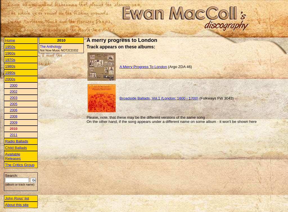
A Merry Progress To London (143, 67)
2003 (13, 98)
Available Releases (13, 156)
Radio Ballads (16, 141)
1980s (10, 66)
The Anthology (51, 47)
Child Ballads (16, 148)
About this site (17, 205)
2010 (13, 129)
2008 (13, 116)
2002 (13, 92)
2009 (13, 123)
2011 (13, 135)
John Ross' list (17, 198)
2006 (13, 110)
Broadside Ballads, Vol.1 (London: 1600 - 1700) (159, 98)
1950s (10, 47)
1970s (10, 60)
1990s (10, 73)
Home (10, 40)
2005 (13, 104)
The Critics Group (19, 165)
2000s (10, 79)
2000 (13, 85)
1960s (10, 53)
